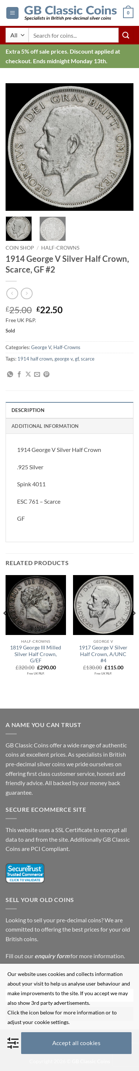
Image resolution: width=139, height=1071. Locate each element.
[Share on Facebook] (19, 374)
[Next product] (12, 293)
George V (41, 347)
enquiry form (51, 955)
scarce (88, 359)
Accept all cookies (76, 1042)
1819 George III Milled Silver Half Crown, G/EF (35, 654)
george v (63, 359)
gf (77, 359)
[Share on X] (28, 374)
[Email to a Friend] (37, 374)
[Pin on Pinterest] (46, 374)
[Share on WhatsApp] (10, 374)
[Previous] (5, 628)
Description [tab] (27, 410)
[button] (12, 13)
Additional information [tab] (45, 426)
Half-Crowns (60, 248)
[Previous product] (26, 293)
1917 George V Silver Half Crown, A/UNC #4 (103, 654)
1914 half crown (34, 359)
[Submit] (126, 35)
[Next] (133, 628)
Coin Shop (20, 248)
